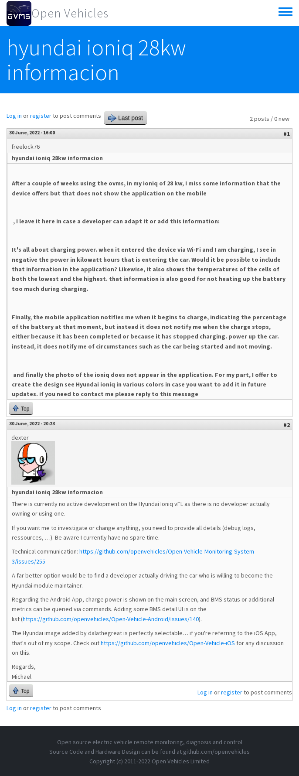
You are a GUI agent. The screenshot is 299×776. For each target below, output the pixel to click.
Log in (14, 116)
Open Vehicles (70, 13)
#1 (286, 134)
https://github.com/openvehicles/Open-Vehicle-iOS (168, 643)
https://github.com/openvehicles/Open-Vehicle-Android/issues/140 (111, 619)
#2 (286, 425)
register (40, 116)
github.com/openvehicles (216, 751)
